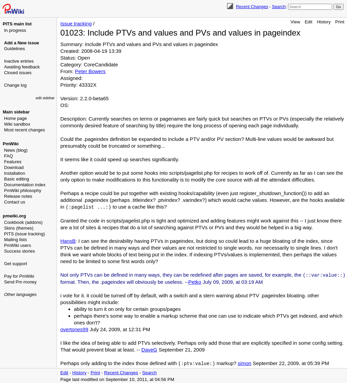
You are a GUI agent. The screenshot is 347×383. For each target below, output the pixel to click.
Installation (14, 173)
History (323, 21)
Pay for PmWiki (19, 276)
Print (339, 21)
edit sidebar (45, 98)
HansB (68, 240)
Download (14, 167)
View (295, 21)
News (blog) (15, 150)
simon (244, 362)
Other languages (20, 294)
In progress (15, 30)
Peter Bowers (90, 71)
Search (278, 6)
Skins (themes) (19, 228)
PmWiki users (17, 245)
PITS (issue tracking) (24, 233)
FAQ (8, 155)
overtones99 (74, 329)
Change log (15, 85)
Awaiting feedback (22, 66)
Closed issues (18, 72)
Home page (15, 118)
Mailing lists (15, 239)
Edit (308, 21)
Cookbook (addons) (23, 222)
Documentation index (24, 184)
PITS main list (17, 23)
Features (12, 161)
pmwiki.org (14, 215)
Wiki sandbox (17, 124)
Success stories (19, 251)
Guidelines (14, 48)
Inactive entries (19, 61)
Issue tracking (76, 23)
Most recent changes (24, 129)
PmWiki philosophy (22, 190)
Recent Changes (252, 6)
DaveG (149, 349)
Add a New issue (21, 42)
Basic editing (16, 179)
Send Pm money (20, 281)
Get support (15, 263)
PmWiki (11, 143)
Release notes (18, 196)
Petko (194, 281)
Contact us (14, 202)
